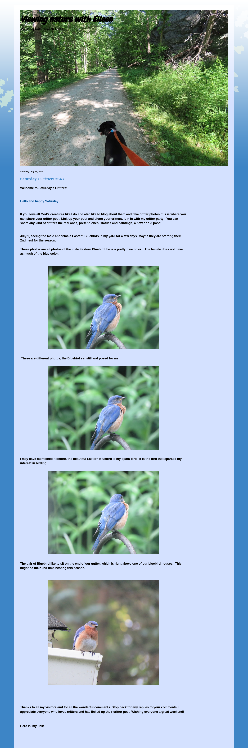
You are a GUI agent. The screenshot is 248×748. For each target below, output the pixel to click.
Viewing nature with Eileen (66, 19)
